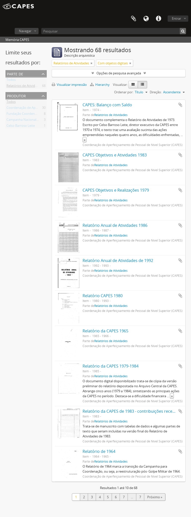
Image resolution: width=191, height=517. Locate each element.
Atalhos (158, 18)
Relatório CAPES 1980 (103, 295)
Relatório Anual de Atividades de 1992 (118, 260)
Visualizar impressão (69, 84)
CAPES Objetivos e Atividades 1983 (115, 155)
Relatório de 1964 (99, 451)
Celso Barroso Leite (20, 126)
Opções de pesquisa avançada (118, 73)
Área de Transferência (133, 18)
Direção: (156, 92)
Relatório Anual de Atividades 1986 (115, 225)
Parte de (15, 73)
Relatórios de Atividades (24, 86)
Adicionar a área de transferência (180, 104)
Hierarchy (100, 84)
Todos (11, 80)
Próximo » (154, 497)
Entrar (176, 18)
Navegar (25, 31)
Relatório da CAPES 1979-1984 (111, 366)
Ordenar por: (123, 92)
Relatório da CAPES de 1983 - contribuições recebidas (133, 411)
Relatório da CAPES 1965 (105, 331)
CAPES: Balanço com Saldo (107, 105)
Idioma (146, 18)
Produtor (16, 95)
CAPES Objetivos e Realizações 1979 (116, 190)
